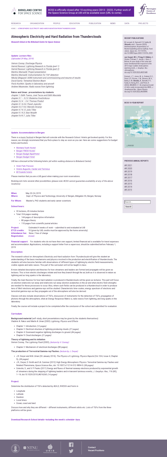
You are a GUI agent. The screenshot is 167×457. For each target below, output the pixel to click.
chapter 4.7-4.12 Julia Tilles (23, 110)
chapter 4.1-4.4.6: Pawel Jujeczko (26, 104)
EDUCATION (74, 23)
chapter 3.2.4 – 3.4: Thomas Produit (27, 101)
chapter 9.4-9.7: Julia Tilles (23, 115)
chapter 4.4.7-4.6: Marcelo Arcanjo (26, 107)
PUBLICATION (95, 23)
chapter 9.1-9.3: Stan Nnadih (24, 112)
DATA (127, 23)
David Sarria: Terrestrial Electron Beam (28, 81)
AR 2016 (128, 180)
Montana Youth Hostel (26, 148)
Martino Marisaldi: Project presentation (28, 72)
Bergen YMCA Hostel (25, 151)
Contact (92, 447)
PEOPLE (56, 23)
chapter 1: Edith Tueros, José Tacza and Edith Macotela (36, 95)
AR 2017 (128, 177)
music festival (26, 137)
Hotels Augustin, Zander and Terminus (33, 169)
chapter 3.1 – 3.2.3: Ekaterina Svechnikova (30, 98)
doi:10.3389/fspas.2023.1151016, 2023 (138, 53)
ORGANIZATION (37, 23)
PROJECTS (143, 23)
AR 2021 (128, 165)
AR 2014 (128, 187)
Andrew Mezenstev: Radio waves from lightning (32, 86)
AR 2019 (128, 171)
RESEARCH (16, 23)
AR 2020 (128, 168)
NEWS (112, 23)
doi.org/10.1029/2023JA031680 (135, 72)
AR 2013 (128, 190)
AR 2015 (128, 183)
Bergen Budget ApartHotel (27, 154)
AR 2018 (128, 174)
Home (13, 28)
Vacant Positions (96, 450)
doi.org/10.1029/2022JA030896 (135, 91)
